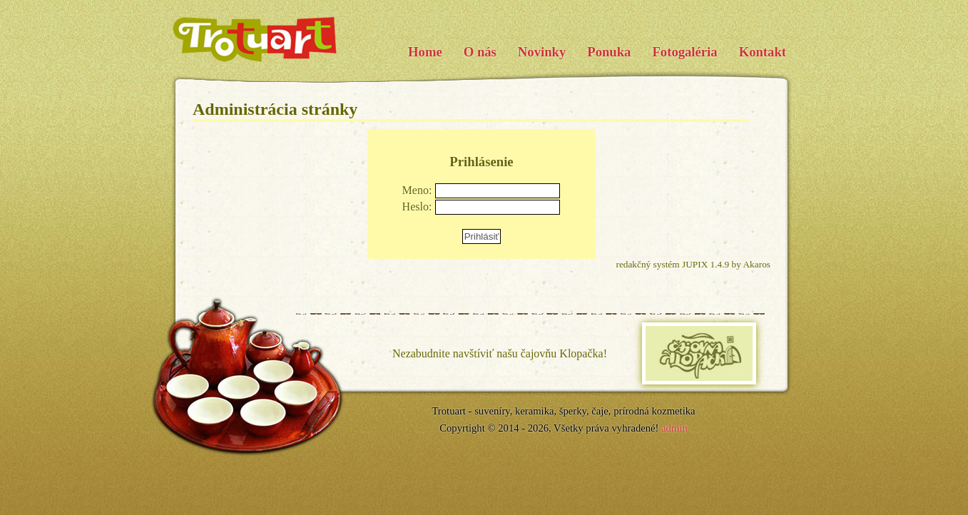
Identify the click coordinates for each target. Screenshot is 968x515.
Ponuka (609, 51)
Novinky (542, 51)
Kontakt (762, 51)
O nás (480, 51)
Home (425, 51)
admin (674, 428)
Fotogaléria (684, 51)
